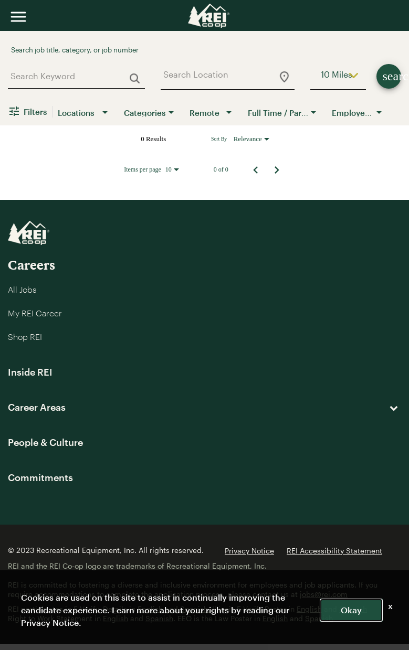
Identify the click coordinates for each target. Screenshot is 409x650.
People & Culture (45, 442)
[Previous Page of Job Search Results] (255, 169)
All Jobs (22, 289)
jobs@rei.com (324, 594)
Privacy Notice (249, 550)
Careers (31, 264)
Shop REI (25, 337)
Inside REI (30, 372)
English (309, 608)
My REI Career (35, 313)
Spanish (353, 608)
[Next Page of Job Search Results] (276, 169)
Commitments (40, 477)
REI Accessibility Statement (334, 550)
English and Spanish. (174, 608)
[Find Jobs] (388, 76)
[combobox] (72, 75)
